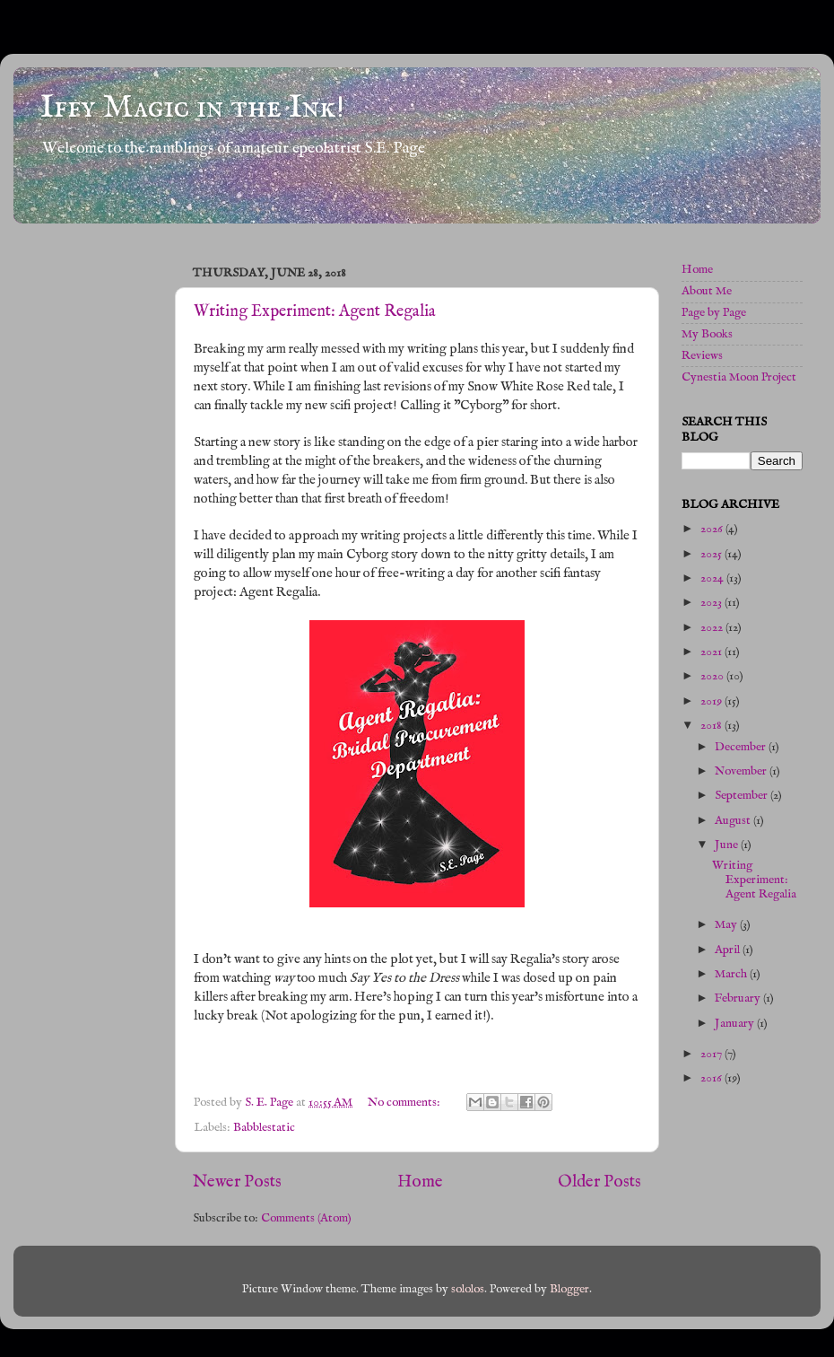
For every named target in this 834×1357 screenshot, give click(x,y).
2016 (712, 1078)
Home (420, 1182)
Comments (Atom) (306, 1218)
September (742, 795)
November (742, 771)
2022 (712, 627)
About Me (707, 291)
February (739, 998)
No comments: (405, 1102)
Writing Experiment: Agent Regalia (315, 312)
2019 (712, 701)
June (728, 845)
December (742, 747)
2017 (712, 1054)
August (734, 820)
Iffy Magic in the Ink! (192, 107)
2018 (712, 725)
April (729, 950)
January (736, 1023)
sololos (467, 1289)
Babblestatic (264, 1127)
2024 (713, 578)
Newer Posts (237, 1182)
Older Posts (599, 1182)
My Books (707, 334)
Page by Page (714, 312)
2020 (713, 676)
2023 (712, 602)
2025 (712, 554)
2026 (712, 529)
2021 (712, 652)
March (732, 974)
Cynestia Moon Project (739, 377)
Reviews (702, 355)
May (727, 924)
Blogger (569, 1289)
